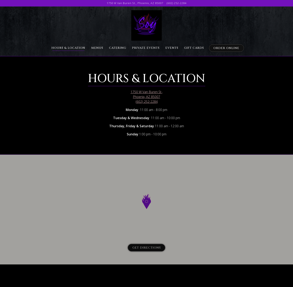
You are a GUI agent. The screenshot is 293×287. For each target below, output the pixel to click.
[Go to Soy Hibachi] (135, 3)
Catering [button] (117, 48)
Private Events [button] (146, 48)
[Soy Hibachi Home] (146, 25)
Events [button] (171, 48)
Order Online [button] (226, 48)
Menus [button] (97, 48)
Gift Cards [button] (194, 48)
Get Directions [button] (146, 248)
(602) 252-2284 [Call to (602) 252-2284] (176, 3)
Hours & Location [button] (68, 48)
